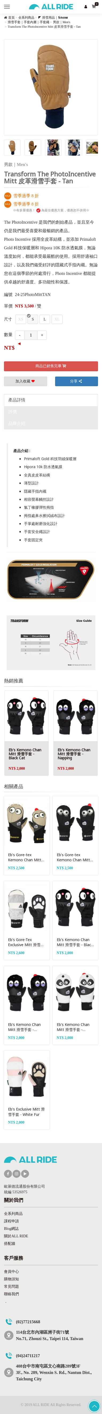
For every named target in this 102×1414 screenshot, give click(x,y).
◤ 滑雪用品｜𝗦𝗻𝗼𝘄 (53, 17)
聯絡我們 (11, 1294)
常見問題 (11, 1287)
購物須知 (11, 1279)
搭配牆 (9, 1244)
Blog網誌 (11, 1229)
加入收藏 (25, 381)
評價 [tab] (12, 411)
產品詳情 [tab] (16, 400)
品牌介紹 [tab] (16, 423)
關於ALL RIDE (16, 1236)
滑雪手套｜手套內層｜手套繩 (28, 22)
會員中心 (11, 1272)
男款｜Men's (61, 22)
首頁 (11, 17)
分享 (76, 381)
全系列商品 (26, 17)
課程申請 (11, 1221)
